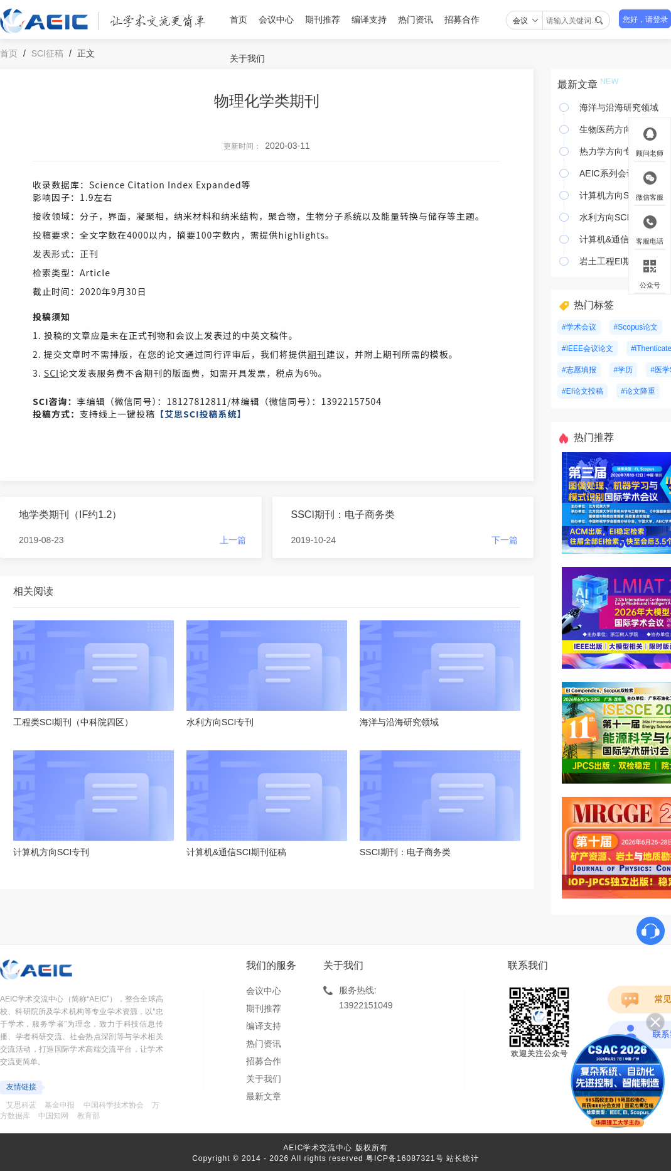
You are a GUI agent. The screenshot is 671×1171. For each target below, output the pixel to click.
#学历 (623, 369)
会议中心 (276, 19)
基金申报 (60, 1105)
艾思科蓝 (21, 1105)
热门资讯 (415, 19)
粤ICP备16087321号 (404, 1158)
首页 (238, 19)
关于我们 (247, 58)
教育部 (88, 1115)
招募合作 (462, 19)
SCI (51, 373)
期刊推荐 (322, 19)
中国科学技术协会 (113, 1105)
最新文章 (263, 1096)
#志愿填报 (579, 369)
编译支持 (369, 19)
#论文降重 (638, 391)
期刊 (317, 354)
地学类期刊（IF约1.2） (70, 514)
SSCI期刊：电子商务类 (343, 514)
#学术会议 (579, 327)
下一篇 (504, 540)
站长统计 (462, 1158)
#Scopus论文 (636, 327)
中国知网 (53, 1115)
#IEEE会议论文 (587, 348)
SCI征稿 (47, 53)
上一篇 (233, 540)
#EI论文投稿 (582, 391)
